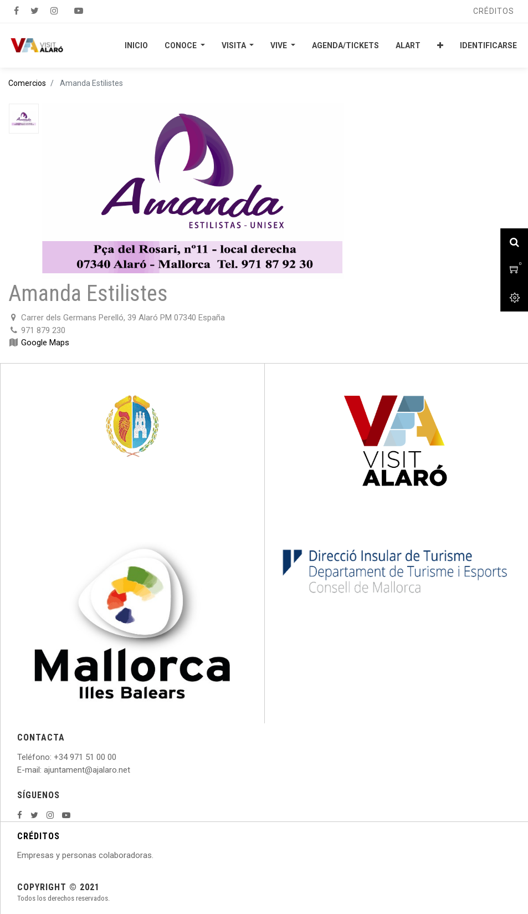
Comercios (27, 83)
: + (54, 757)
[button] (440, 45)
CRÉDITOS (38, 836)
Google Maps (45, 343)
